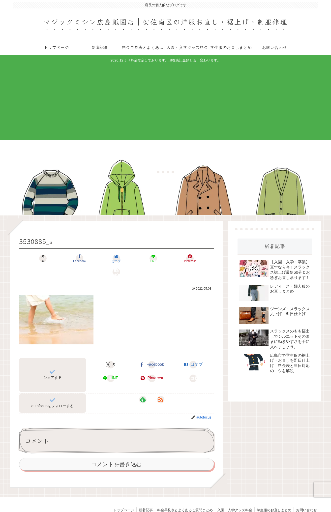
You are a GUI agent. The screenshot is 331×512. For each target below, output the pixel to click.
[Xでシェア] (34, 258)
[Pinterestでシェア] (165, 258)
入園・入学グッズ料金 (233, 496)
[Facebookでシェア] (67, 258)
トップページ (120, 496)
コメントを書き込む (116, 451)
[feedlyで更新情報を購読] (146, 386)
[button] (198, 258)
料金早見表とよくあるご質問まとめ (183, 496)
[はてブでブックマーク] (100, 258)
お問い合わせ (306, 496)
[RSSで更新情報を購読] (157, 386)
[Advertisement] (165, 101)
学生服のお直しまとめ (273, 496)
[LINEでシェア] (133, 258)
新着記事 (143, 496)
